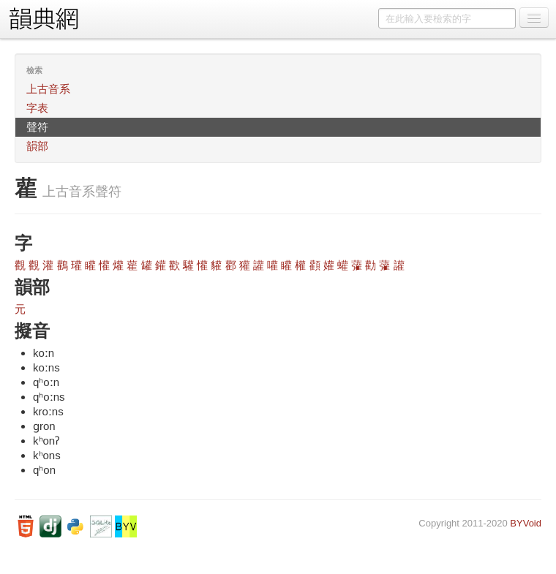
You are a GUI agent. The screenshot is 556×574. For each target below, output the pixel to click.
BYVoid (525, 523)
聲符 (37, 127)
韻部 (37, 146)
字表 (37, 108)
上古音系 (48, 89)
